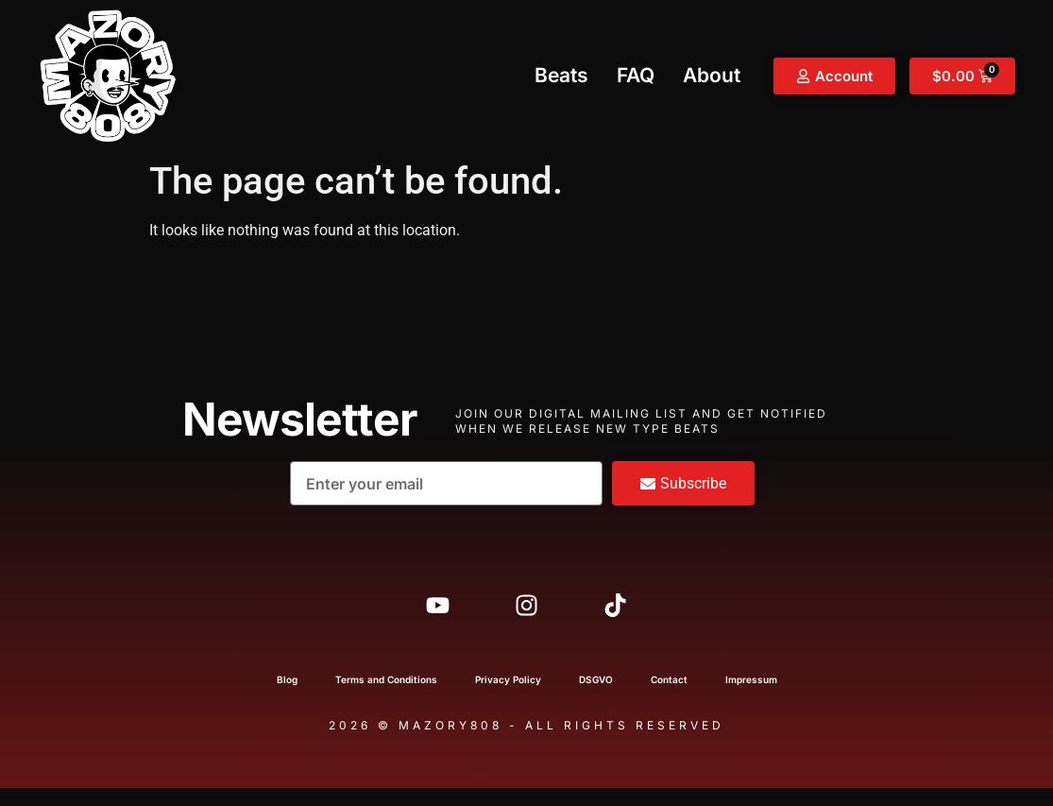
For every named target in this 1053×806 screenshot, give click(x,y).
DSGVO (596, 697)
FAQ (635, 75)
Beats (561, 75)
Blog (287, 697)
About (711, 75)
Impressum (751, 697)
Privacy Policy (508, 697)
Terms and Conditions (386, 697)
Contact (669, 697)
